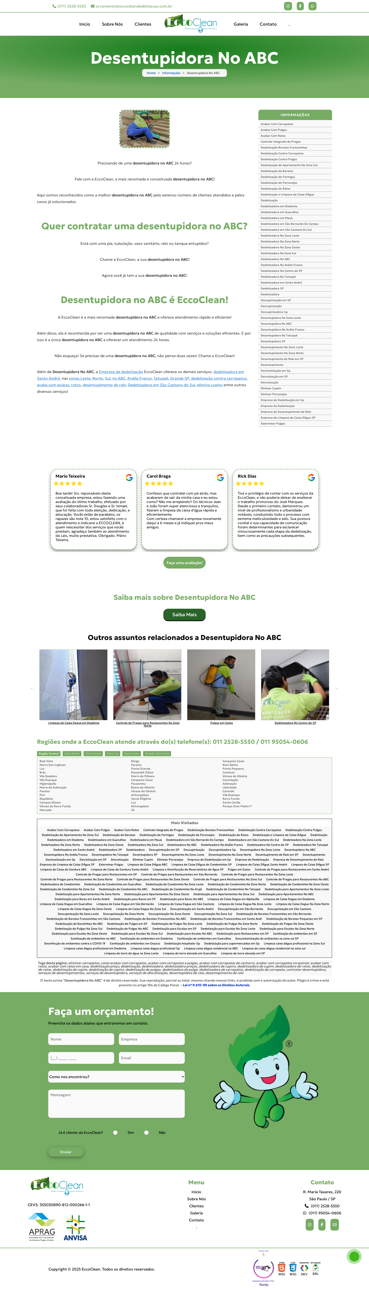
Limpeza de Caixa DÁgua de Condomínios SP (202, 864)
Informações (171, 72)
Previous (32, 688)
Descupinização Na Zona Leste (78, 914)
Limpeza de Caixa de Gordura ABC (63, 869)
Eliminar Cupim (271, 388)
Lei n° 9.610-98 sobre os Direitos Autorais (216, 985)
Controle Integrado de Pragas (281, 141)
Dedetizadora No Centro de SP (281, 271)
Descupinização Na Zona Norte (123, 914)
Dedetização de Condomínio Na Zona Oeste (299, 884)
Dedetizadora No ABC (275, 259)
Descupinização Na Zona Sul (213, 914)
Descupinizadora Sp (274, 312)
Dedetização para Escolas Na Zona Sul (137, 933)
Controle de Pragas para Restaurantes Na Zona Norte (76, 879)
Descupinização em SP (276, 300)
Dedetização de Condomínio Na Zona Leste (175, 884)
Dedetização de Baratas (277, 171)
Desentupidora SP (273, 341)
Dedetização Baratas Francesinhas (284, 147)
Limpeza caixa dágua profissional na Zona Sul (294, 943)
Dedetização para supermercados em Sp (232, 943)
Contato (268, 24)
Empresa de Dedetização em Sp (282, 400)
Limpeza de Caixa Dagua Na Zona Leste (245, 904)
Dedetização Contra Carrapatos (282, 153)
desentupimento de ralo (104, 384)
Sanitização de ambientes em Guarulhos (204, 938)
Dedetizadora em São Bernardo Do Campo (289, 224)
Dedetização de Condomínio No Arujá (177, 889)
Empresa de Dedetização (278, 406)
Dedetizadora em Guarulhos (280, 212)
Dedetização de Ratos (275, 188)
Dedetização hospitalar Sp (182, 943)
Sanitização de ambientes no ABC (93, 938)
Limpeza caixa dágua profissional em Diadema (95, 948)
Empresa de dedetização (121, 371)
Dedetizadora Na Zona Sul (278, 253)
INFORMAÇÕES (295, 115)
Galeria (241, 24)
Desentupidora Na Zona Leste (281, 318)
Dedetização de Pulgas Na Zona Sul (78, 928)
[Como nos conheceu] (116, 1077)
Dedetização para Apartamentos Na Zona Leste (297, 889)
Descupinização (271, 306)
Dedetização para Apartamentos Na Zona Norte (88, 894)
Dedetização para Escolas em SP (174, 928)
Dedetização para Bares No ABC (181, 899)
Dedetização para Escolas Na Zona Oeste (79, 933)
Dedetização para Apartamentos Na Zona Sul (223, 894)
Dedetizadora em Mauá (277, 218)
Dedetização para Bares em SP (135, 899)
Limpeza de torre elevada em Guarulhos (190, 953)
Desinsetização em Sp (275, 370)
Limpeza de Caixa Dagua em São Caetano (186, 904)
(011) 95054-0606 (322, 1213)
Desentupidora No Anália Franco (282, 329)
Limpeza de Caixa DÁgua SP (310, 864)
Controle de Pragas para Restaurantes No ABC (297, 879)
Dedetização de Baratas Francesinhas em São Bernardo (273, 914)
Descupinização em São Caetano (289, 909)
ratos (76, 384)
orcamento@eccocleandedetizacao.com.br (131, 6)
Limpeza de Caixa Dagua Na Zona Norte (302, 904)
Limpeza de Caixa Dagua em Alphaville (233, 899)
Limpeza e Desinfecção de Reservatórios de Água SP (188, 869)
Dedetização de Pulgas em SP (127, 923)
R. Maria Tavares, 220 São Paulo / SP (322, 1195)
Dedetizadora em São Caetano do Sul (161, 384)
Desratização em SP (274, 376)
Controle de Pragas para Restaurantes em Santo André (292, 869)
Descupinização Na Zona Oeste (169, 914)
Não (162, 1132)
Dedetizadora (270, 294)
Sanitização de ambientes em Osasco (135, 943)
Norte (97, 378)
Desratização (269, 382)
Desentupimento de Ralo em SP (282, 359)
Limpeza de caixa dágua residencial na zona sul (273, 948)
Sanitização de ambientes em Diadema (146, 938)
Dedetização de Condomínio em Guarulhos (112, 884)
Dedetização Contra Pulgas (279, 159)
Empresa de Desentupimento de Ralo (286, 411)
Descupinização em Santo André (192, 909)
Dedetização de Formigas (278, 177)
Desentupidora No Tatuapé (279, 335)
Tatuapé (161, 378)
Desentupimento (272, 364)
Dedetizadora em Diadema (279, 206)
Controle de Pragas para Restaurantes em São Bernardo (179, 874)
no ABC (118, 378)
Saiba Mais (184, 615)
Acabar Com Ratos (273, 135)
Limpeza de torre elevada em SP (243, 953)
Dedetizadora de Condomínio (60, 884)
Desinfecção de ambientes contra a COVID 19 (74, 943)
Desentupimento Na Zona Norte (282, 353)
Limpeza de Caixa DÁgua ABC (147, 864)
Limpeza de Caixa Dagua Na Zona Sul (141, 909)
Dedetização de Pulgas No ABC (127, 928)
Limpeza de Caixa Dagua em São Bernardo (125, 904)
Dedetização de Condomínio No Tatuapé (233, 889)
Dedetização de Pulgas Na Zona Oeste (287, 923)
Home (151, 72)
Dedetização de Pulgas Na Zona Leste (177, 923)
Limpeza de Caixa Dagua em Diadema (289, 899)
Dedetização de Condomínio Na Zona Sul (67, 889)
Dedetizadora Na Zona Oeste (280, 247)
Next (336, 688)
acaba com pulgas (53, 384)
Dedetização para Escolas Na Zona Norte (287, 928)
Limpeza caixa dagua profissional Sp (155, 948)
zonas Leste (79, 378)
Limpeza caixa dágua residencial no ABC (211, 948)
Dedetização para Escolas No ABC (189, 933)
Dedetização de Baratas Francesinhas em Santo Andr (226, 918)
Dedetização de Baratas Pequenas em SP (294, 918)
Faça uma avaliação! (185, 562)
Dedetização (269, 200)
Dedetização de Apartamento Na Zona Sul (289, 165)
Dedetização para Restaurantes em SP (243, 933)
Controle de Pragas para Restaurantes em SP (106, 874)
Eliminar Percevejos (274, 394)
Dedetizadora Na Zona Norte (280, 241)
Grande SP (179, 378)
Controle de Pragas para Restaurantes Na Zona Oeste (153, 879)
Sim (131, 1132)
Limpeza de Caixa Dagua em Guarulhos (66, 904)
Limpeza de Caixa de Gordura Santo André (119, 869)
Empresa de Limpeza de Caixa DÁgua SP (288, 417)
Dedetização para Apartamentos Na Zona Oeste (156, 894)
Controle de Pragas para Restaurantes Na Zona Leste (257, 874)
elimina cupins (210, 384)
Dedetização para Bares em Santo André (82, 899)
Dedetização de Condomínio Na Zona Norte (237, 884)
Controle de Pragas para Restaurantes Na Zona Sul (227, 879)
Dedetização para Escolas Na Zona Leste (228, 928)
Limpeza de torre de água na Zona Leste (131, 953)
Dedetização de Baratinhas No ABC (79, 923)
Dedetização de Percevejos (279, 182)
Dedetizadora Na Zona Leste (280, 235)
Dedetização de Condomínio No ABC (123, 889)
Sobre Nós (112, 24)
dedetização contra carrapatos (219, 378)
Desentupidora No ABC (276, 323)
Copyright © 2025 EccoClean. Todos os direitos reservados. (101, 1269)
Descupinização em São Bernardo (240, 909)
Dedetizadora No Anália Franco (282, 265)
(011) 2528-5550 (69, 6)
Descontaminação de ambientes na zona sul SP (267, 938)
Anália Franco (139, 378)
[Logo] (59, 1186)
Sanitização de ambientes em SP (295, 933)
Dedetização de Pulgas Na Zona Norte (232, 923)
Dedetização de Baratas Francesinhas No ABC (155, 918)
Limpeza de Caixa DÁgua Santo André (261, 864)
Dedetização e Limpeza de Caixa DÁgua (287, 194)
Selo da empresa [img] (263, 1269)
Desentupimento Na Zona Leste (282, 347)
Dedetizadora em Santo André (281, 282)
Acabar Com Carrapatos (277, 124)
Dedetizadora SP (272, 288)
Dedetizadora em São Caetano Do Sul (286, 229)
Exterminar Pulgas (273, 423)
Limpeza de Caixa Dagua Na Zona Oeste (85, 909)
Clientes (143, 24)
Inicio (84, 24)
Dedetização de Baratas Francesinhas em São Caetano (83, 918)
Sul (107, 378)
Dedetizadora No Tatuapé (278, 276)
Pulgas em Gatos (239, 869)
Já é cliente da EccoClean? (80, 1132)
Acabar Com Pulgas (274, 130)
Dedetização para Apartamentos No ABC (286, 894)
